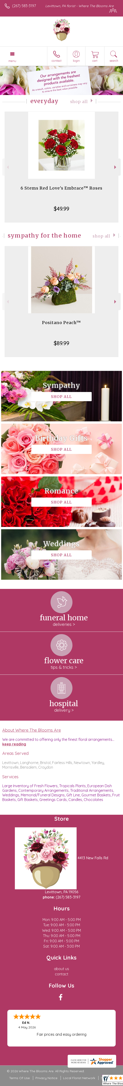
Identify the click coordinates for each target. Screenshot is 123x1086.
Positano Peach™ (61, 322)
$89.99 (61, 343)
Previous (7, 167)
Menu (12, 61)
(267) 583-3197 (24, 5)
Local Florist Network (79, 1078)
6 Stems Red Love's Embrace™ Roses (61, 188)
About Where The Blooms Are (31, 730)
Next (116, 167)
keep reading (14, 744)
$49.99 (61, 208)
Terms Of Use (19, 1078)
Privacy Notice (46, 1078)
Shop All (79, 101)
